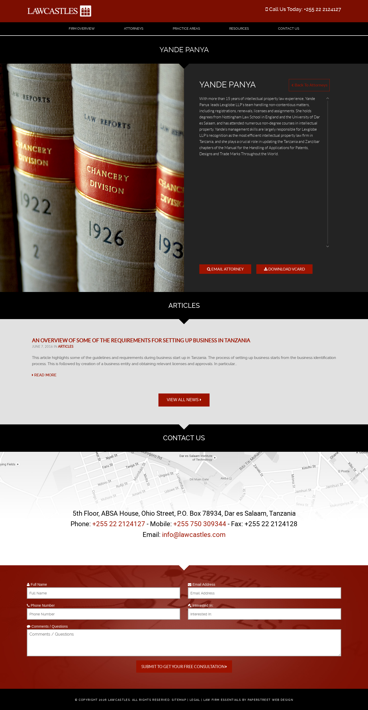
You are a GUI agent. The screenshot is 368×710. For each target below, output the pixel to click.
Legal (195, 700)
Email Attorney (225, 269)
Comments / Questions (47, 626)
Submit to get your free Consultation (184, 666)
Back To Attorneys (309, 85)
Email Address (201, 584)
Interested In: (200, 605)
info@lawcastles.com (194, 534)
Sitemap (179, 700)
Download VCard (284, 269)
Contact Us (288, 28)
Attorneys (133, 28)
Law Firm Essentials (222, 700)
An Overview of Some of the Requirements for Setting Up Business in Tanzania (141, 340)
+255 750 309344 (199, 523)
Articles (65, 346)
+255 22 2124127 (322, 9)
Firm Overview (82, 28)
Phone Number (41, 605)
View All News (184, 400)
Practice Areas (186, 28)
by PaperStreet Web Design (267, 700)
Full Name (37, 584)
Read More (44, 375)
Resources (239, 28)
